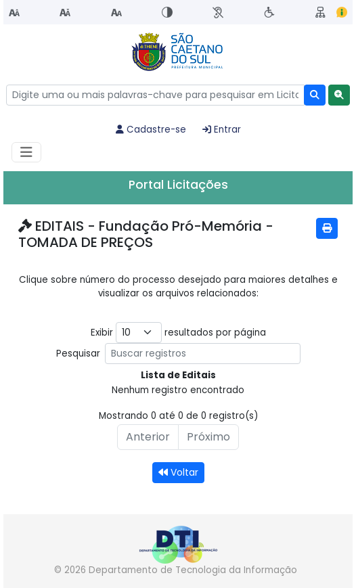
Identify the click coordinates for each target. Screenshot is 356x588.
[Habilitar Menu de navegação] (26, 152)
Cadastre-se (151, 129)
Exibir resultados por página (178, 332)
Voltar (178, 472)
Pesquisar (178, 353)
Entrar (221, 129)
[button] (339, 95)
